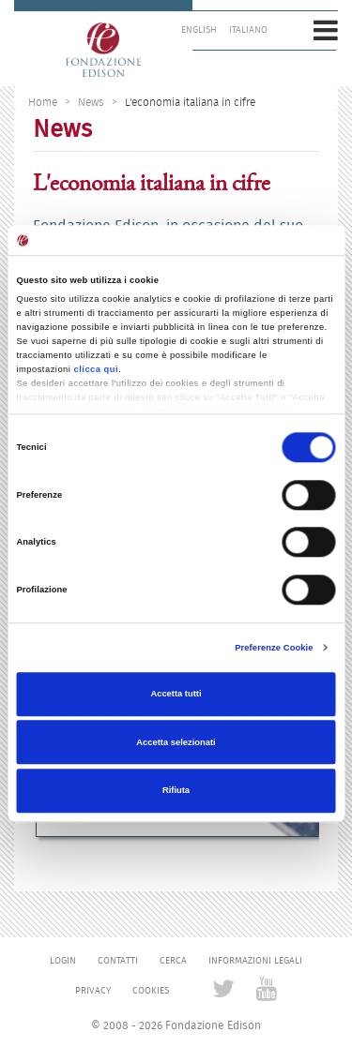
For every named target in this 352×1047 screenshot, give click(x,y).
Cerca (173, 960)
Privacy (93, 990)
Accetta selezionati (175, 742)
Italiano (248, 30)
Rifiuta (176, 790)
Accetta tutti (175, 694)
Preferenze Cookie (274, 647)
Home (42, 102)
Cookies (150, 990)
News (91, 102)
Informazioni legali (255, 960)
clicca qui (96, 369)
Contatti (118, 960)
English (199, 30)
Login (63, 960)
